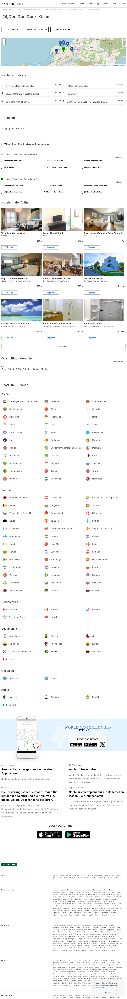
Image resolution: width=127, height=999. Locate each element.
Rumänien (87, 908)
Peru (70, 915)
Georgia (111, 890)
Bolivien (64, 913)
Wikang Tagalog (62, 877)
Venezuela (63, 915)
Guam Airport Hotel (53, 233)
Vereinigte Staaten (105, 910)
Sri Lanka (56, 894)
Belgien (105, 899)
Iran (83, 892)
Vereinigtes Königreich (69, 903)
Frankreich (56, 903)
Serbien (94, 908)
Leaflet (96, 65)
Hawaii (115, 910)
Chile (70, 913)
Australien (77, 915)
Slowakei (119, 908)
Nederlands (56, 880)
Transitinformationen (69, 4)
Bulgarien (112, 899)
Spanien (104, 901)
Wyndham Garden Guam (13, 233)
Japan (88, 892)
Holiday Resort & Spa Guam (57, 323)
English (61, 875)
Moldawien (93, 906)
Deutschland (81, 901)
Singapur (72, 897)
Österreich (78, 899)
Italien (63, 906)
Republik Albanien (67, 899)
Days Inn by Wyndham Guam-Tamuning (104, 233)
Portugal (79, 908)
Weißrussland (57, 910)
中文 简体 (76, 875)
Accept (108, 992)
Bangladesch (97, 890)
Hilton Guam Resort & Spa (56, 278)
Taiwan (103, 897)
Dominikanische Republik (108, 913)
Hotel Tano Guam (93, 323)
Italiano (93, 877)
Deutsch (79, 877)
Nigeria (112, 915)
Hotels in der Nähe (62, 29)
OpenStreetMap (105, 65)
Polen (73, 908)
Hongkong (56, 892)
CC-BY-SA (122, 65)
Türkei (97, 897)
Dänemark (90, 901)
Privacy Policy (98, 987)
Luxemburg (77, 906)
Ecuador (95, 913)
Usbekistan (118, 897)
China (105, 890)
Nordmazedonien (113, 906)
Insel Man (56, 906)
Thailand (80, 897)
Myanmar (64, 894)
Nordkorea (56, 899)
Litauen (69, 906)
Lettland (85, 906)
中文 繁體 (68, 875)
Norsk (110, 877)
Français (72, 877)
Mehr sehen (120, 157)
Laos (118, 892)
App (114, 4)
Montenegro (102, 906)
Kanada (80, 910)
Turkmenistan (88, 897)
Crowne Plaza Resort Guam (15, 323)
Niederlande (57, 908)
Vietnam (110, 897)
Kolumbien (77, 913)
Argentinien (56, 913)
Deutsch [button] (122, 4)
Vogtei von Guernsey (85, 903)
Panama (94, 910)
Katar (54, 897)
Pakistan (118, 894)
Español (86, 877)
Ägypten (98, 915)
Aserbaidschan (86, 890)
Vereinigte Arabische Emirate (62, 890)
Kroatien (113, 903)
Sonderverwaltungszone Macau (86, 894)
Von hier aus (12, 29)
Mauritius (105, 915)
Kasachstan (111, 892)
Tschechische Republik (67, 901)
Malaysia (102, 894)
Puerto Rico (87, 913)
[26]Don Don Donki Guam (25, 16)
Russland (73, 910)
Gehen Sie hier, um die (37, 29)
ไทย (88, 875)
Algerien (90, 915)
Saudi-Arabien (62, 897)
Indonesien (64, 892)
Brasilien (56, 915)
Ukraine (66, 910)
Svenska (117, 877)
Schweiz (55, 901)
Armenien (77, 890)
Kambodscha (96, 892)
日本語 (55, 875)
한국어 (83, 875)
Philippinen (110, 894)
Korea (104, 892)
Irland (120, 903)
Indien (78, 892)
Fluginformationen (103, 4)
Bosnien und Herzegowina (92, 899)
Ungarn (106, 903)
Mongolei (72, 894)
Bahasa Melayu (97, 875)
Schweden (102, 908)
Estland (97, 901)
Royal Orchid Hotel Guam (14, 278)
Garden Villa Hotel (93, 278)
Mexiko (87, 910)
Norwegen (65, 908)
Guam (84, 915)
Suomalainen (102, 877)
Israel (72, 892)
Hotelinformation (86, 4)
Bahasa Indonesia (109, 875)
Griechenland (98, 903)
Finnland (112, 901)
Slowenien (111, 908)
